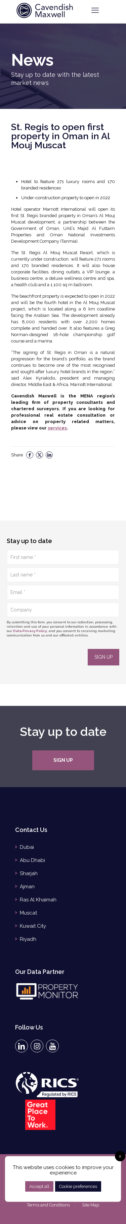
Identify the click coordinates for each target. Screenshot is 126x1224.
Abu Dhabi (32, 860)
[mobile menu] (95, 10)
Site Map (90, 1204)
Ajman (27, 887)
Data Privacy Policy (30, 631)
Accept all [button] (39, 1186)
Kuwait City (33, 926)
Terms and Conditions (48, 1204)
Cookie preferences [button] (78, 1186)
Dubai (27, 847)
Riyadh (28, 939)
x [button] (120, 1156)
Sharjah (29, 873)
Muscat (28, 913)
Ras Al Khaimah (38, 900)
